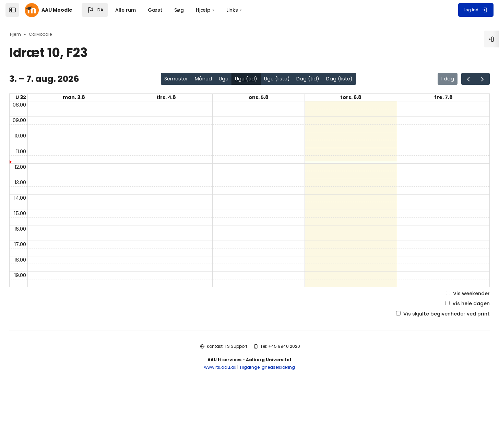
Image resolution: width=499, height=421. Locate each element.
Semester (171, 80)
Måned (201, 80)
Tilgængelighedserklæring (267, 394)
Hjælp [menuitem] (203, 10)
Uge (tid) (248, 80)
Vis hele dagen (448, 329)
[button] (95, 10)
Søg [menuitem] (179, 10)
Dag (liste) (349, 80)
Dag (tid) (315, 80)
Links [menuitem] (232, 10)
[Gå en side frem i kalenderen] (463, 79)
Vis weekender (448, 318)
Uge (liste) (281, 80)
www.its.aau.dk (220, 394)
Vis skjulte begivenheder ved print (421, 340)
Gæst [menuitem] (155, 10)
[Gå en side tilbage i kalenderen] (448, 79)
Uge (223, 80)
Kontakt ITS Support (227, 372)
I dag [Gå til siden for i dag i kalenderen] (425, 80)
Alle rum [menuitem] (125, 10)
